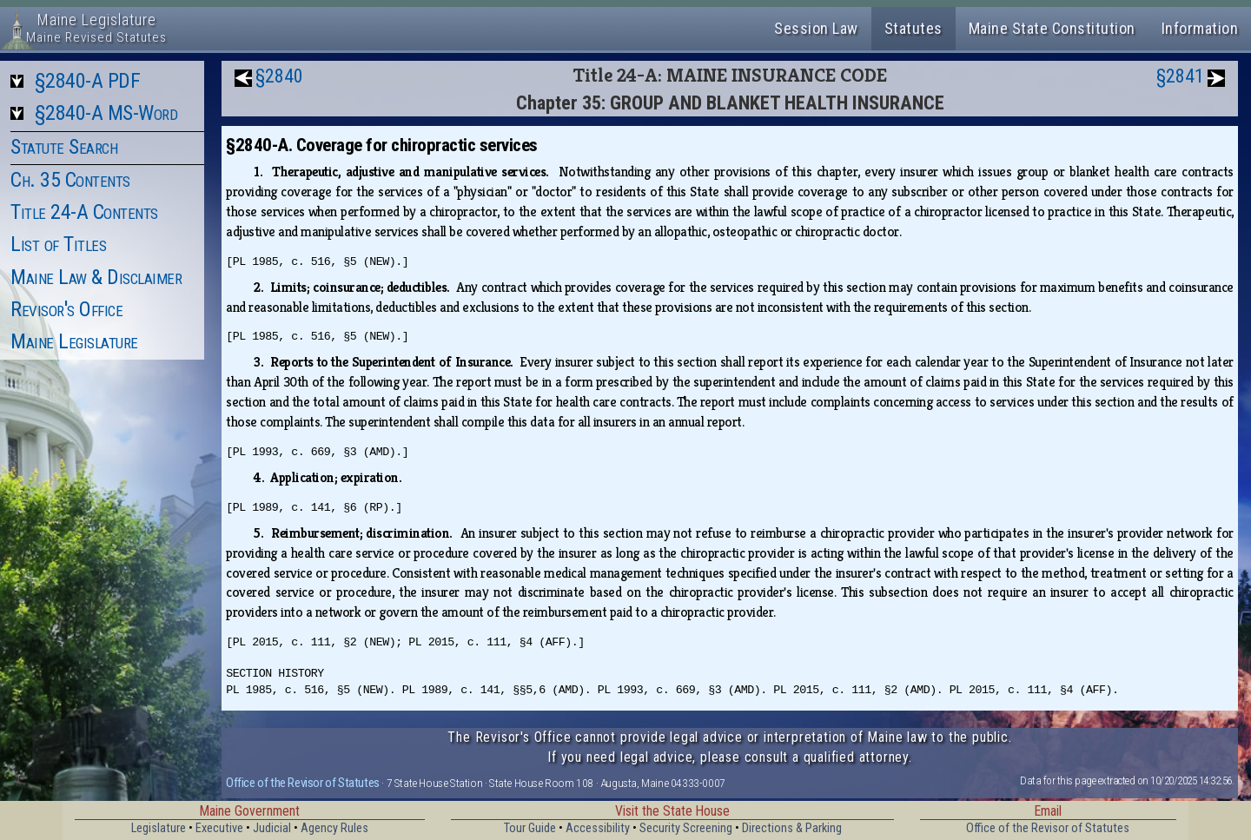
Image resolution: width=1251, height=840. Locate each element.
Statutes (913, 28)
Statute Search (63, 147)
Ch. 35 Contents (70, 180)
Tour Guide (530, 828)
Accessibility (598, 828)
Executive (219, 828)
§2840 (279, 76)
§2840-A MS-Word (106, 113)
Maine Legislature (74, 341)
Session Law (816, 28)
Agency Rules (334, 828)
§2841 (1180, 76)
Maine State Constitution (1052, 28)
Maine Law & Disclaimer (96, 277)
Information (1200, 28)
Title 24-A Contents (84, 212)
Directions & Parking (792, 828)
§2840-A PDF (88, 81)
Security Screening (685, 828)
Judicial (272, 828)
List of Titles (58, 244)
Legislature (158, 828)
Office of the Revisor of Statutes (303, 782)
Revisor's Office (66, 309)
